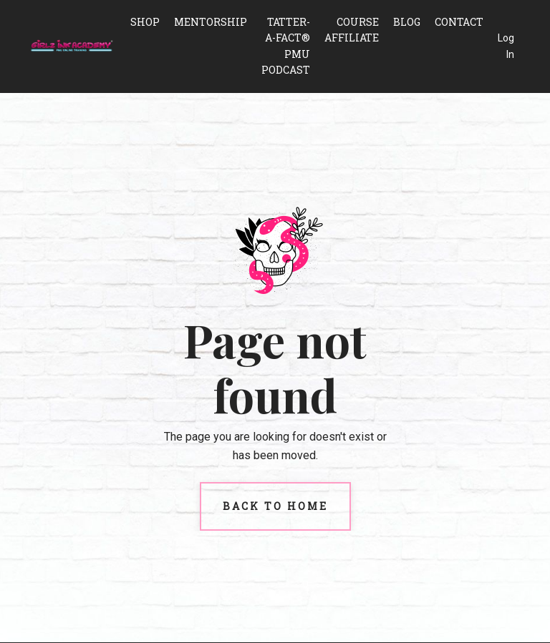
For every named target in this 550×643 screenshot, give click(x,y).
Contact (459, 22)
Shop (145, 22)
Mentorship (210, 22)
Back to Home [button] (275, 506)
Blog (406, 22)
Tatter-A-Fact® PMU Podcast (285, 46)
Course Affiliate (351, 29)
